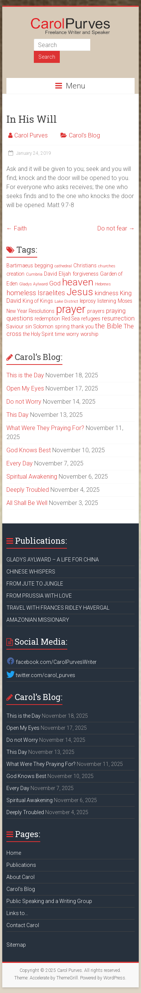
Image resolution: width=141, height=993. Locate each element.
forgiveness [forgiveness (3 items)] (86, 274)
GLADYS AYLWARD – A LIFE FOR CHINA (52, 560)
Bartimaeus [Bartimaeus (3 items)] (19, 265)
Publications (21, 865)
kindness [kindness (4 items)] (106, 293)
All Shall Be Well (26, 502)
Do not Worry (23, 401)
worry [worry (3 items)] (72, 334)
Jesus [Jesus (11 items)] (80, 291)
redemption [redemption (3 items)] (47, 319)
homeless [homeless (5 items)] (21, 293)
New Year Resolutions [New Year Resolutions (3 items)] (30, 311)
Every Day (19, 463)
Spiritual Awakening (31, 476)
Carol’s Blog (20, 889)
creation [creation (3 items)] (15, 274)
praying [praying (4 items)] (116, 310)
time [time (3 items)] (60, 334)
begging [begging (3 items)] (44, 265)
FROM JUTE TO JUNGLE (34, 584)
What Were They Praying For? (45, 428)
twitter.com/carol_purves (40, 675)
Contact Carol (22, 925)
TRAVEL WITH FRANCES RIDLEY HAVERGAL (57, 608)
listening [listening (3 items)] (106, 301)
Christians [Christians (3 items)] (85, 265)
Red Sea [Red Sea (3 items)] (71, 319)
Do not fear (116, 228)
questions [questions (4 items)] (19, 318)
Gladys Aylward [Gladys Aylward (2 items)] (33, 284)
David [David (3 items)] (50, 274)
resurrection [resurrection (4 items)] (118, 318)
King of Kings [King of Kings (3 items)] (38, 301)
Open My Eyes (25, 388)
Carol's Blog (84, 135)
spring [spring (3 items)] (62, 326)
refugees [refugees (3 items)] (90, 319)
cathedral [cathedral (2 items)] (63, 266)
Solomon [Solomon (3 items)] (43, 326)
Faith (16, 228)
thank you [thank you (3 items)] (82, 326)
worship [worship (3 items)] (89, 334)
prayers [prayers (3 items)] (96, 311)
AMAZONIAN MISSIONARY (37, 620)
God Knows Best (28, 450)
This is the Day (25, 375)
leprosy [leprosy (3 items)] (88, 301)
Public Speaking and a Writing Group (49, 901)
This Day (17, 414)
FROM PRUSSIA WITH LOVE (39, 596)
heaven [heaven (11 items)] (78, 282)
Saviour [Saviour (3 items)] (15, 326)
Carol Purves (31, 135)
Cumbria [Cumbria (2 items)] (34, 274)
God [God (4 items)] (55, 283)
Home (13, 853)
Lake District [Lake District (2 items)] (66, 301)
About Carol (20, 877)
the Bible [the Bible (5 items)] (108, 326)
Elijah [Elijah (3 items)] (65, 274)
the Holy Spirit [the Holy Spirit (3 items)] (38, 334)
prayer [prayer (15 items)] (71, 309)
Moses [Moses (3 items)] (125, 301)
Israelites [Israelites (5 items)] (51, 293)
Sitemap (16, 945)
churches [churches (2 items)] (106, 266)
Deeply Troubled (27, 489)
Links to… (17, 913)
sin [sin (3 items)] (28, 326)
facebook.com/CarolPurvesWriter (51, 662)
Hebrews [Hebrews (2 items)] (103, 284)
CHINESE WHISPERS (30, 572)
